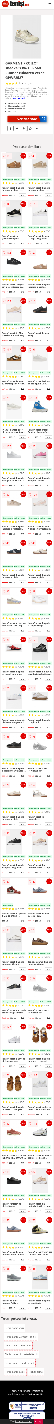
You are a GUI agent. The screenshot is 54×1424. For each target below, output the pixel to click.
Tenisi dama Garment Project (20, 1336)
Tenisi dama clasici (15, 1371)
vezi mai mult (19, 98)
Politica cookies (36, 1394)
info (22, 195)
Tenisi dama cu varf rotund (19, 1363)
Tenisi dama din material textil (21, 1354)
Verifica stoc (32, 119)
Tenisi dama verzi (14, 1328)
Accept (38, 1421)
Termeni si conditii (20, 1390)
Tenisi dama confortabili (18, 1345)
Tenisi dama (36, 1371)
